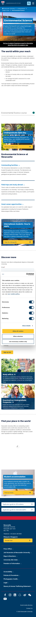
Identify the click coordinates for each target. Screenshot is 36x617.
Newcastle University (9, 8)
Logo (3, 3)
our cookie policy (14, 294)
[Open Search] (29, 3)
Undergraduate (21, 8)
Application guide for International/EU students (14, 510)
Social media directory (26, 605)
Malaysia (7, 537)
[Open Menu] (33, 3)
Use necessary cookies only (18, 341)
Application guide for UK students (13, 504)
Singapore (14, 537)
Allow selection (18, 336)
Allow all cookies (18, 331)
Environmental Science (18, 10)
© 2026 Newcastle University (24, 611)
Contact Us (29, 608)
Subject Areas (5, 10)
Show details (26, 325)
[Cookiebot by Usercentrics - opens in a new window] (26, 274)
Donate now (8, 540)
